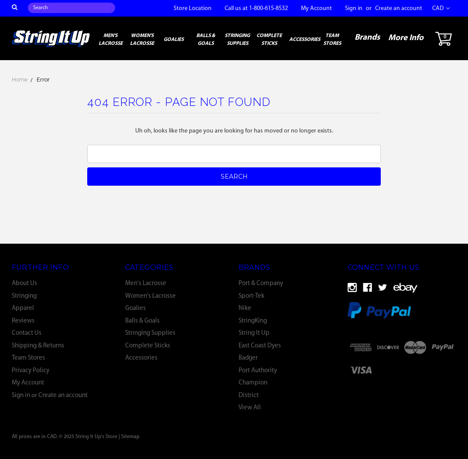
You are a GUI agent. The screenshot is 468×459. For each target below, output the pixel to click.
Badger (248, 358)
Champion (253, 383)
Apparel (23, 308)
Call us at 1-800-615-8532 (256, 8)
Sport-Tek (251, 296)
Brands (367, 38)
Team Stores (332, 39)
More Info (406, 38)
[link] (404, 370)
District (249, 395)
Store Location (193, 8)
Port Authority (258, 370)
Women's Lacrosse (142, 39)
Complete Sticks (269, 39)
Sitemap (130, 436)
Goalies (174, 39)
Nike (245, 308)
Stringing (24, 296)
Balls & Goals (205, 39)
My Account (316, 8)
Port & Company (261, 283)
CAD (441, 8)
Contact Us (26, 333)
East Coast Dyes (260, 346)
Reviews (23, 321)
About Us (24, 283)
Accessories (304, 39)
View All (250, 408)
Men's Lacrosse (111, 39)
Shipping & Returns (38, 346)
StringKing (253, 321)
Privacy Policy (30, 370)
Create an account (398, 8)
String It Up (254, 333)
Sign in (353, 8)
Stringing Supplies (237, 39)
